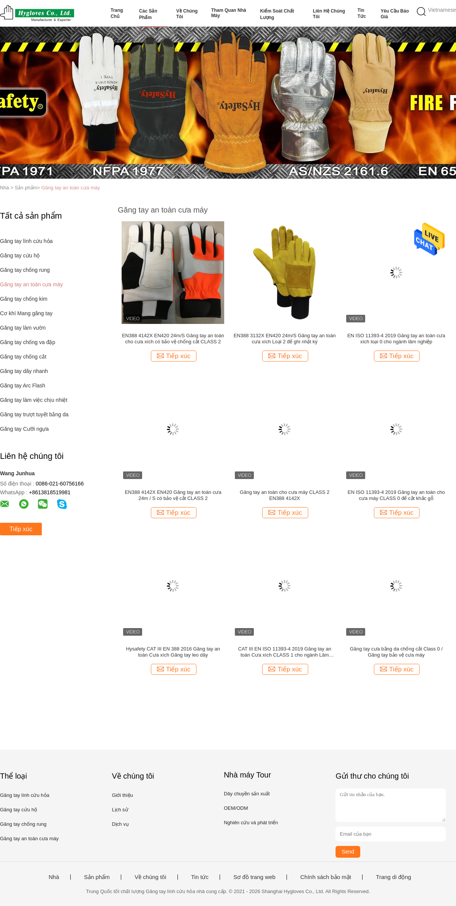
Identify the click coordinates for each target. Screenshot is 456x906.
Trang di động (393, 877)
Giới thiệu (122, 795)
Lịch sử (120, 809)
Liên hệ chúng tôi (329, 13)
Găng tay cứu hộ (20, 255)
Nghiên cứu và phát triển (251, 822)
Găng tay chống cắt (23, 357)
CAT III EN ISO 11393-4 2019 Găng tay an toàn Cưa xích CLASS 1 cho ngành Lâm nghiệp (284, 652)
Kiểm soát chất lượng (277, 14)
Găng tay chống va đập (27, 342)
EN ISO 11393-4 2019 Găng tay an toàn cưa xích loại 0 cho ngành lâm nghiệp (396, 338)
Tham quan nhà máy (228, 13)
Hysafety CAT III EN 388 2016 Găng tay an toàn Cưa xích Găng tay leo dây (173, 652)
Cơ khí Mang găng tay (26, 313)
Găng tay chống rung (25, 270)
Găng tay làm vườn (23, 328)
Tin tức (362, 13)
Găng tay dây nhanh (24, 371)
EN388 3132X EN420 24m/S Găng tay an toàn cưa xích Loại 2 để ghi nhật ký (285, 338)
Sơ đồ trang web (254, 877)
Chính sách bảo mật (325, 877)
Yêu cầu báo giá (395, 13)
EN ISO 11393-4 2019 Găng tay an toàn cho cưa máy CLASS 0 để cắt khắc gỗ (396, 495)
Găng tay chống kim (24, 299)
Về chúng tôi (187, 13)
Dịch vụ (120, 824)
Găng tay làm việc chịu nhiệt (33, 400)
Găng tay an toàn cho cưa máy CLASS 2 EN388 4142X (284, 495)
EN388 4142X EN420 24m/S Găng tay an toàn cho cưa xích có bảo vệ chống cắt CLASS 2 (173, 338)
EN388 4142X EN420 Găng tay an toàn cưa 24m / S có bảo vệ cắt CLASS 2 (173, 495)
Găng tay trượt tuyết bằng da (34, 414)
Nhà (54, 877)
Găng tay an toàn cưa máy (70, 187)
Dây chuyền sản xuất (247, 794)
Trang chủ (117, 13)
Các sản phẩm (148, 14)
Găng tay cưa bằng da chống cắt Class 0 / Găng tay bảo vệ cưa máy (396, 652)
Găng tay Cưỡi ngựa (24, 429)
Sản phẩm (97, 877)
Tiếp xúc (21, 529)
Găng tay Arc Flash (22, 385)
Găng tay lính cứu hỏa (26, 241)
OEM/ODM (236, 808)
